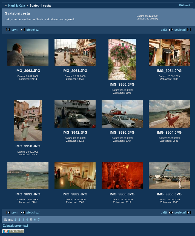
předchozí (32, 29)
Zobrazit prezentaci (15, 225)
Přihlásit (184, 5)
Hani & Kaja (16, 5)
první (15, 29)
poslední (180, 29)
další (164, 29)
